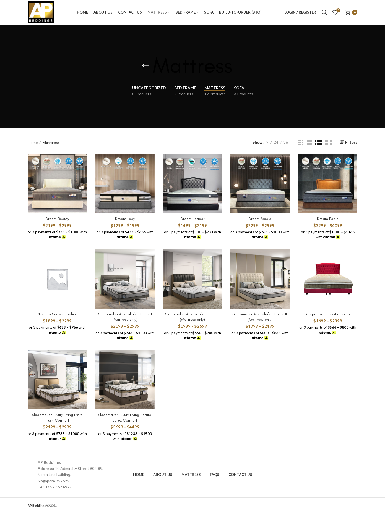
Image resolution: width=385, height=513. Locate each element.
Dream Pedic (328, 218)
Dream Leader (192, 218)
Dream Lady (125, 218)
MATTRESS (191, 474)
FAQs (214, 474)
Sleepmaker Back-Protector (328, 314)
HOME (138, 474)
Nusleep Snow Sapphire (57, 314)
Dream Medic (260, 218)
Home (33, 142)
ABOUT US (162, 474)
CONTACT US (240, 474)
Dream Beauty (57, 218)
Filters (351, 142)
